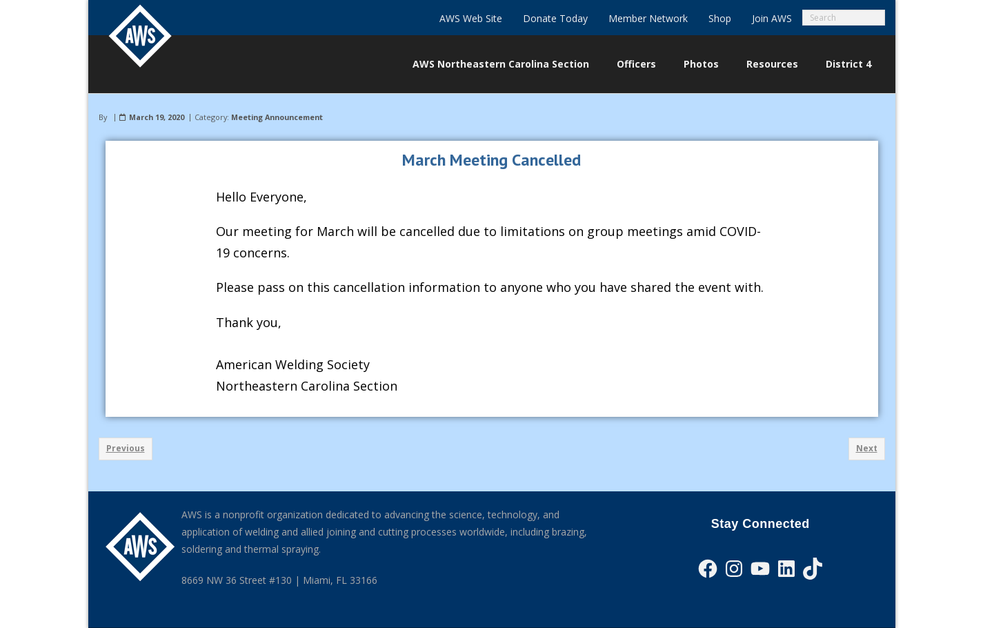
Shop (719, 18)
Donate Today (555, 18)
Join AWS (772, 18)
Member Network (648, 18)
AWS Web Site (470, 18)
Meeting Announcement (277, 117)
